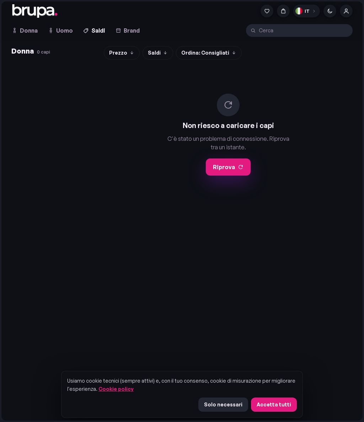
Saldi (94, 30)
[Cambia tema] (329, 11)
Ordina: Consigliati (208, 53)
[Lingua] (306, 11)
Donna (24, 30)
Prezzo (121, 53)
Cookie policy (116, 389)
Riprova (228, 167)
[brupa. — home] (34, 11)
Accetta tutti (274, 404)
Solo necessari (223, 404)
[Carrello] (283, 11)
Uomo (60, 30)
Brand (127, 30)
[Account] (346, 11)
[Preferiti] (267, 11)
